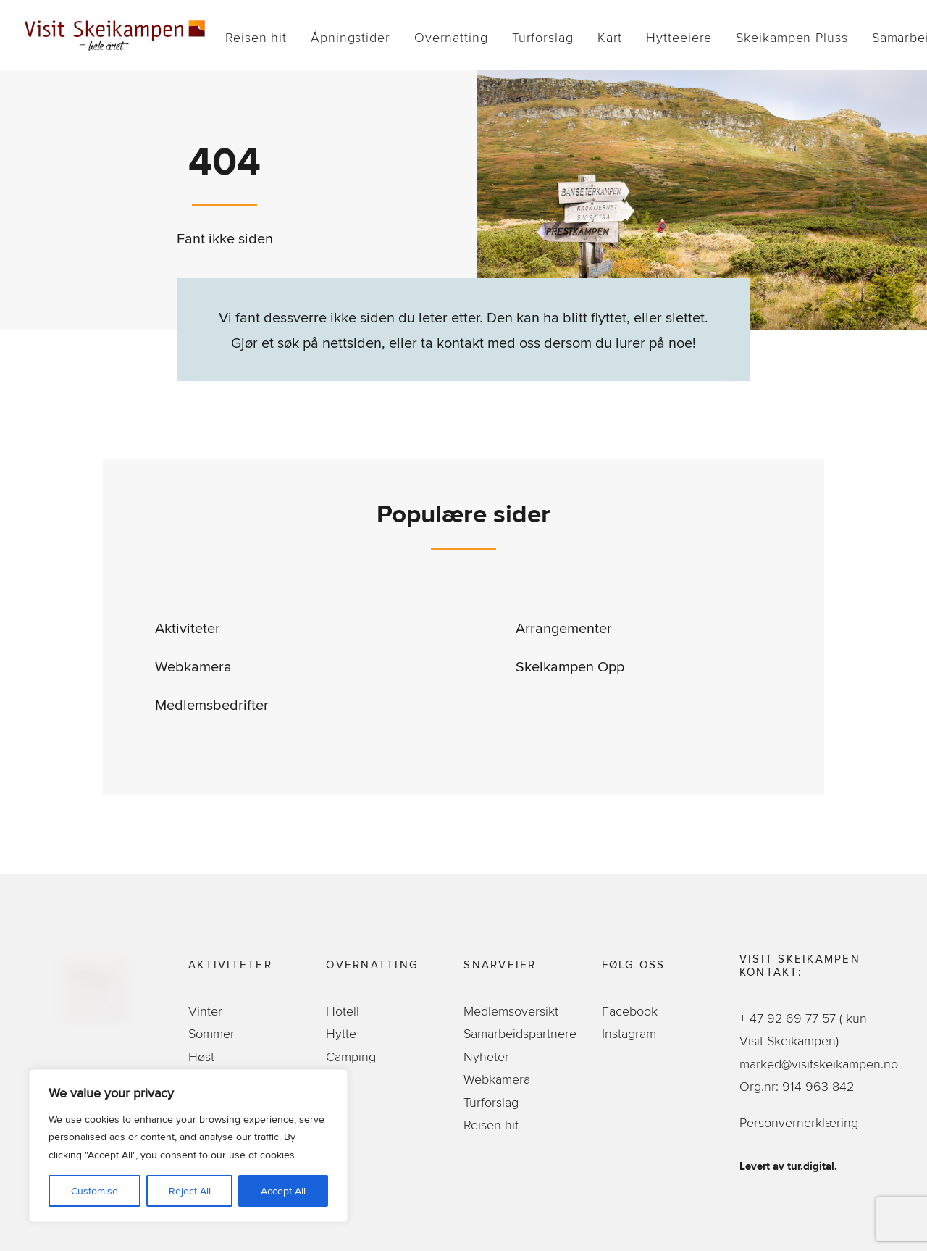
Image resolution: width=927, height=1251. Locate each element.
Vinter (205, 1011)
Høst (201, 1056)
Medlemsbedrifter (212, 704)
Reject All (190, 1191)
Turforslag (543, 37)
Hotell (342, 1011)
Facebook (630, 1011)
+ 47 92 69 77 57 (789, 1018)
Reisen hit (256, 37)
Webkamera (193, 666)
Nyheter (486, 1056)
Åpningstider (350, 37)
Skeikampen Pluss (791, 37)
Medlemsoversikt (511, 1011)
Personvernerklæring (798, 1122)
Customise (94, 1191)
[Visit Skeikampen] (115, 35)
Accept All (283, 1191)
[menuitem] (256, 37)
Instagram (629, 1033)
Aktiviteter (187, 627)
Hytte (341, 1033)
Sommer (211, 1033)
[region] (188, 1146)
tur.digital (810, 1166)
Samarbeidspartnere (520, 1033)
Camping (351, 1056)
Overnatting (451, 37)
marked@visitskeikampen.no (820, 1064)
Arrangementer (564, 627)
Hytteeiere (679, 37)
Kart (610, 37)
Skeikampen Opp (570, 666)
